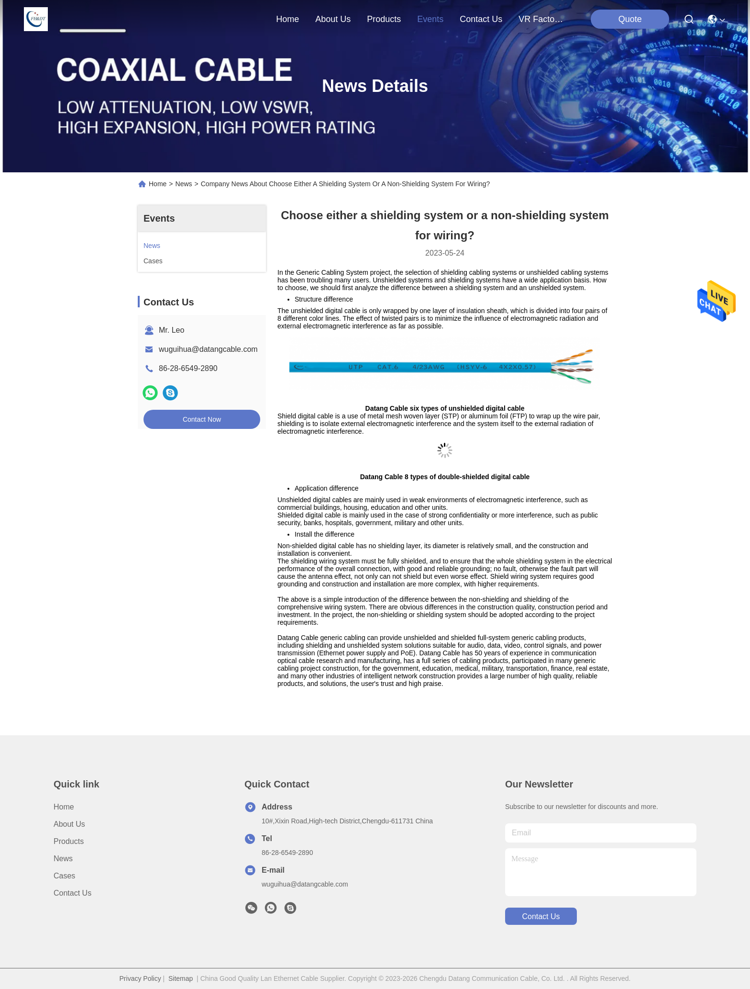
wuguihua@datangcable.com (208, 349)
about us (333, 19)
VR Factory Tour (541, 19)
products (384, 19)
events (430, 19)
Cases (64, 876)
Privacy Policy (140, 978)
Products (69, 841)
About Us (69, 824)
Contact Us (72, 893)
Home (287, 19)
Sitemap (180, 978)
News (184, 184)
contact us (481, 19)
